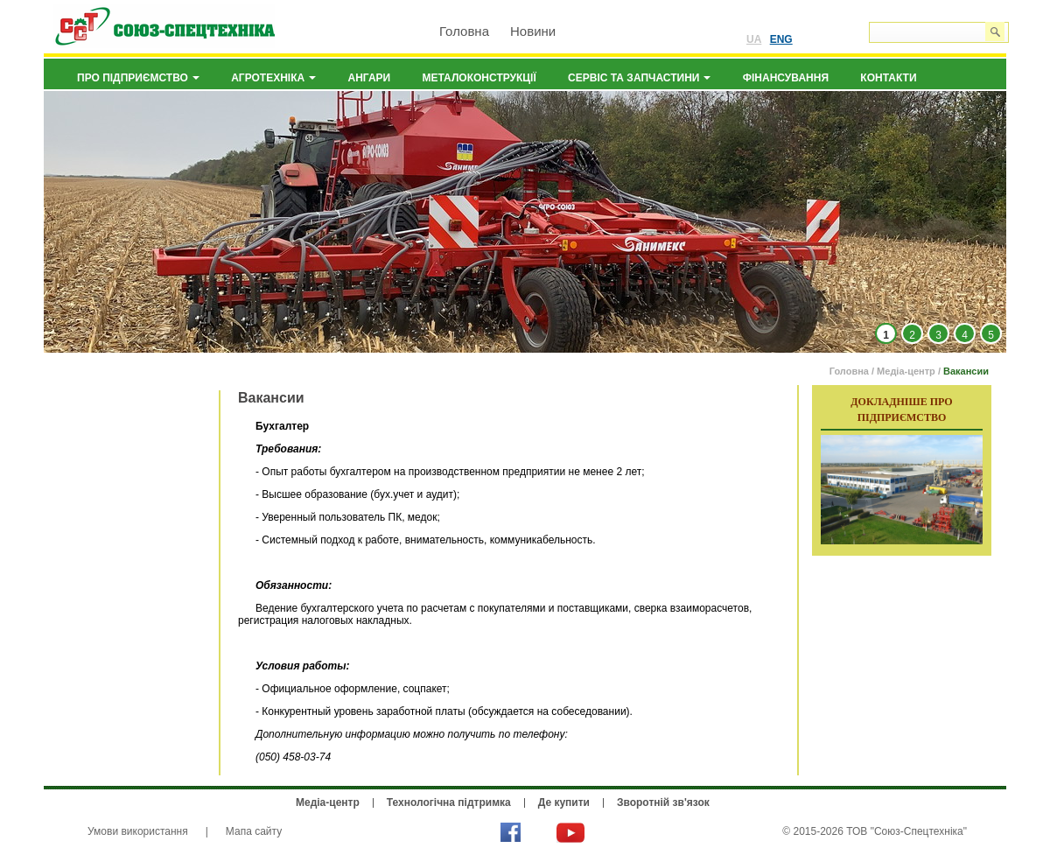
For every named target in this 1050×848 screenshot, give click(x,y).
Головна (464, 31)
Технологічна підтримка (449, 802)
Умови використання (138, 831)
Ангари (369, 78)
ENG (781, 39)
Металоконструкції (479, 78)
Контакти (888, 78)
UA (753, 39)
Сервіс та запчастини (639, 78)
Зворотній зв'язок (663, 802)
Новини (533, 31)
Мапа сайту (254, 831)
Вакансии (966, 371)
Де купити (564, 802)
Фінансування (786, 78)
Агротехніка (273, 78)
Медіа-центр (906, 371)
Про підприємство (138, 78)
